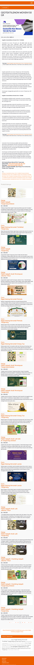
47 (20, 622)
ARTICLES (4, 661)
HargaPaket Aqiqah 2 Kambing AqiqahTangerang (12, 609)
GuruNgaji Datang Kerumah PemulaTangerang (11, 320)
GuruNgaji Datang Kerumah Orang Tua (12, 343)
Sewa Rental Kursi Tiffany (6, 639)
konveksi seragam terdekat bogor (13, 649)
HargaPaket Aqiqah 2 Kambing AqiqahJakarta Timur (12, 559)
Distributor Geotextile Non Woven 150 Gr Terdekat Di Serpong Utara (19, 179)
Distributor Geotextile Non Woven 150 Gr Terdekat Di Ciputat (13, 173)
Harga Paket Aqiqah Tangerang (19, 641)
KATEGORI (5, 7)
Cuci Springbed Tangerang (17, 646)
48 (22, 622)
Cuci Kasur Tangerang (27, 645)
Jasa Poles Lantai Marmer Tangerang (16, 643)
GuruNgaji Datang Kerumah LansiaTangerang (11, 485)
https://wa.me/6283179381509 (15, 165)
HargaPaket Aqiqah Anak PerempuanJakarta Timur (12, 274)
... (13, 622)
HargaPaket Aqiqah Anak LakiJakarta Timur (9, 508)
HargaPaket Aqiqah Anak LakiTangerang (9, 533)
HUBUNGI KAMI (5, 662)
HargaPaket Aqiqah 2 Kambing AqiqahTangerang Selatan (12, 584)
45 (15, 622)
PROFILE (4, 659)
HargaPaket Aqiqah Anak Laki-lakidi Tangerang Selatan (10, 438)
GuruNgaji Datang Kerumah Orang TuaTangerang (12, 415)
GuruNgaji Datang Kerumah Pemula (11, 298)
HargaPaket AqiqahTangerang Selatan (7, 202)
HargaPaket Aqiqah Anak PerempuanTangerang (12, 390)
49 (24, 622)
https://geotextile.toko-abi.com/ (17, 163)
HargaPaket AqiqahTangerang (5, 248)
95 (28, 622)
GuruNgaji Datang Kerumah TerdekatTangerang (12, 227)
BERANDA (4, 658)
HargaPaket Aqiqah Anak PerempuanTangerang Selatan (12, 365)
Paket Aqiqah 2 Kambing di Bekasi (6, 646)
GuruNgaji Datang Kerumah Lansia (11, 463)
